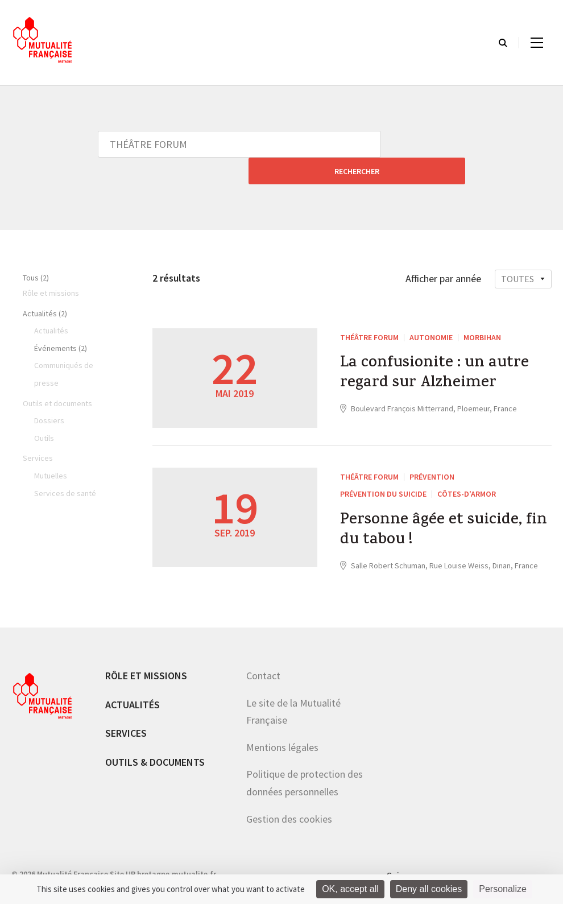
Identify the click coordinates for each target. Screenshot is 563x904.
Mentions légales (282, 726)
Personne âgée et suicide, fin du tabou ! (436, 507)
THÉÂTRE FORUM (369, 311)
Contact (263, 654)
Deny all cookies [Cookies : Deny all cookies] (429, 889)
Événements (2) (60, 321)
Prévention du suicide (383, 467)
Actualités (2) (45, 287)
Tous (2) (36, 251)
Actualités (132, 683)
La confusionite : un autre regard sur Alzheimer (440, 350)
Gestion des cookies (289, 797)
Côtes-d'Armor (466, 467)
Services (126, 712)
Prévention (431, 450)
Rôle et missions (146, 654)
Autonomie (431, 311)
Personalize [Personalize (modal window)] (503, 889)
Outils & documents (155, 741)
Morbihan (482, 311)
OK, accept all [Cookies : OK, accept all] (350, 889)
